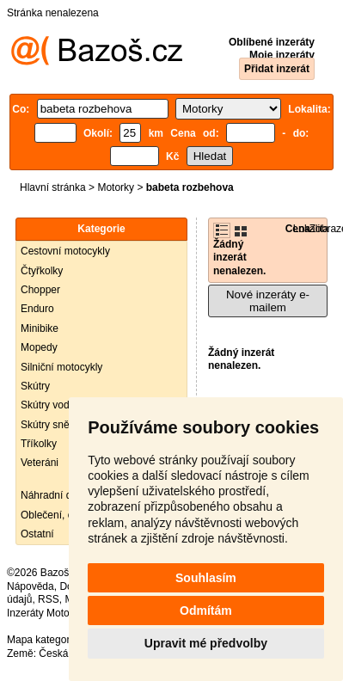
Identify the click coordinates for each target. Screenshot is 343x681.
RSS (48, 599)
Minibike (39, 328)
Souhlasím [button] (205, 578)
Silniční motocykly (61, 367)
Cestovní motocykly (65, 251)
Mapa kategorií (41, 640)
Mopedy (39, 347)
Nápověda (30, 586)
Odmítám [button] (206, 610)
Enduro (37, 309)
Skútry (35, 386)
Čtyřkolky (42, 271)
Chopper (40, 290)
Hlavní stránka (53, 187)
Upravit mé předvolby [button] (205, 643)
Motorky (115, 187)
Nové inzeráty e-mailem (267, 301)
